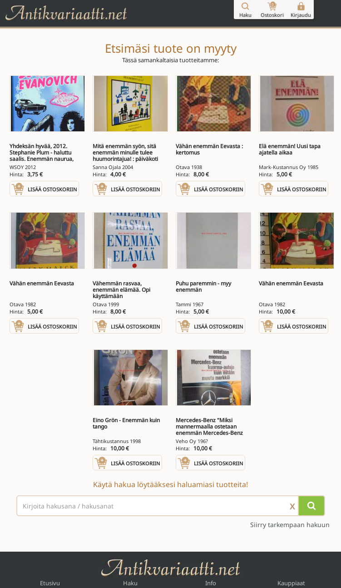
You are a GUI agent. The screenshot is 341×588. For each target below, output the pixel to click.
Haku (130, 583)
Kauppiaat (291, 583)
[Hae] (311, 505)
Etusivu (50, 583)
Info (210, 583)
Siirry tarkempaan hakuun (290, 525)
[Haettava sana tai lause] (170, 505)
